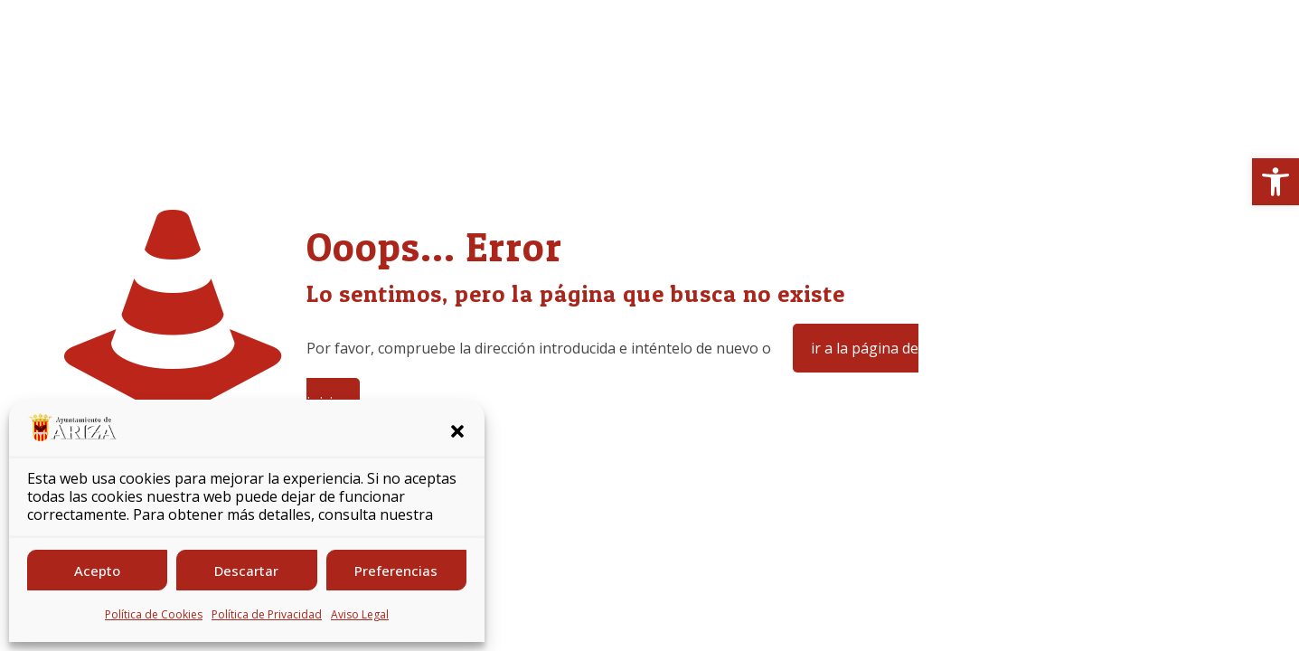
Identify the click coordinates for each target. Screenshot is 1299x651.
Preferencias (396, 570)
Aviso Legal (360, 614)
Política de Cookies (153, 614)
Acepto (97, 570)
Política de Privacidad (267, 614)
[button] (1275, 181)
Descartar (246, 570)
